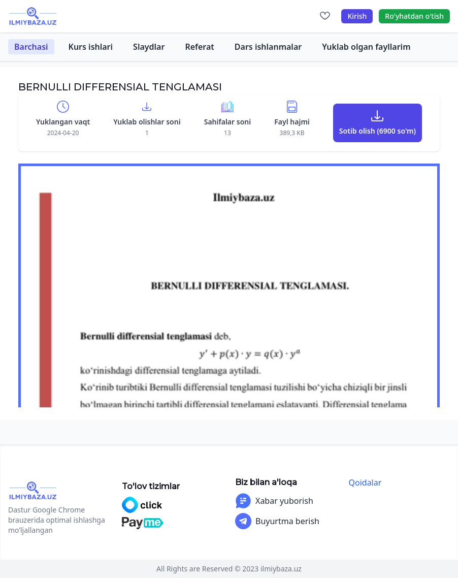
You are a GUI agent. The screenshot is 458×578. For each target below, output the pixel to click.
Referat (199, 46)
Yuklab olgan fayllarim (366, 46)
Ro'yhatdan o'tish (414, 16)
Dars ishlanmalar (268, 46)
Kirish (357, 16)
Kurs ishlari (91, 46)
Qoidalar (365, 482)
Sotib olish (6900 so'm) (377, 131)
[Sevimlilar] (325, 16)
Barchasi (31, 46)
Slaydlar (149, 46)
